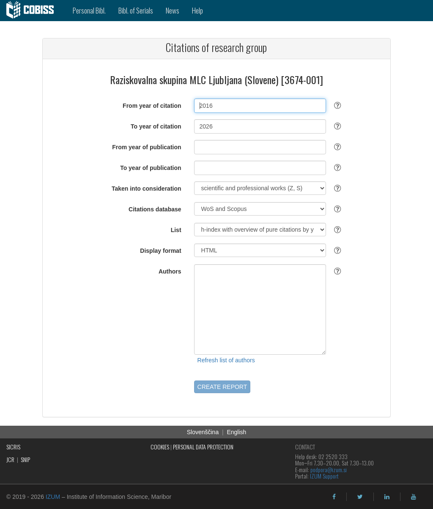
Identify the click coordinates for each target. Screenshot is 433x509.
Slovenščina (203, 432)
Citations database (155, 209)
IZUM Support (324, 475)
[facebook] (334, 497)
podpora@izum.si (328, 469)
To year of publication (150, 167)
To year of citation (156, 126)
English (236, 432)
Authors (170, 271)
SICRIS (13, 446)
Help (197, 10)
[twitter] (360, 497)
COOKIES (160, 446)
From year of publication (146, 147)
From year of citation (152, 105)
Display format (160, 250)
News (172, 10)
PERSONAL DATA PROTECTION (203, 446)
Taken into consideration (146, 188)
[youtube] (413, 497)
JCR (10, 459)
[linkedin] (386, 497)
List (176, 230)
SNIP (25, 459)
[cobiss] (33, 10)
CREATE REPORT (222, 386)
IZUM (53, 496)
